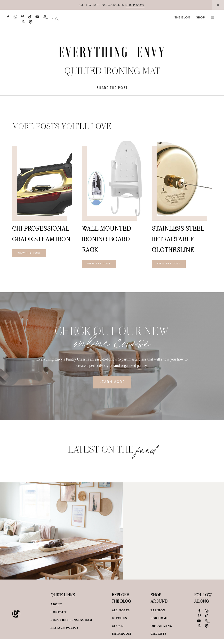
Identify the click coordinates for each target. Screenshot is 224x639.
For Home (159, 618)
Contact (58, 612)
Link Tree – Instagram (71, 620)
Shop (200, 17)
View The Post (29, 253)
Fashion (158, 610)
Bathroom (121, 633)
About (56, 604)
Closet (118, 626)
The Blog (182, 17)
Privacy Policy (64, 627)
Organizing (161, 626)
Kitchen (119, 618)
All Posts (121, 610)
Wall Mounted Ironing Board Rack (106, 239)
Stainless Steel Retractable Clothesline (178, 239)
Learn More (112, 382)
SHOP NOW (135, 5)
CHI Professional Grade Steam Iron (41, 234)
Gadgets (159, 633)
